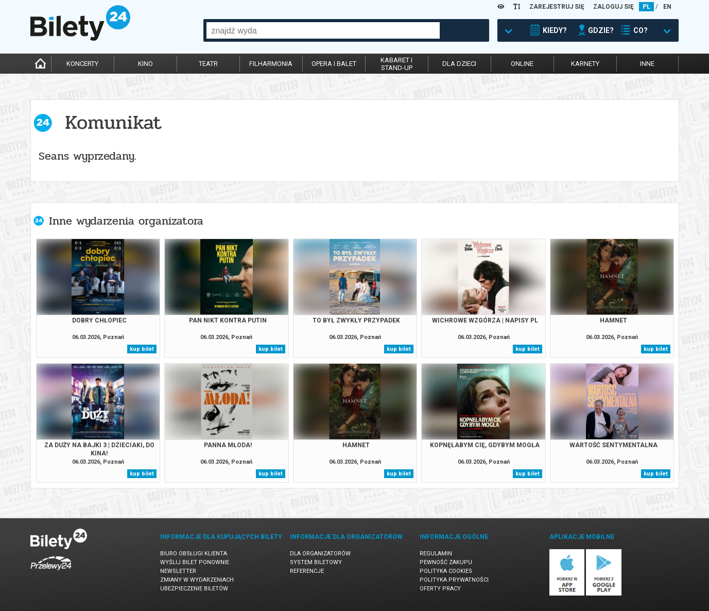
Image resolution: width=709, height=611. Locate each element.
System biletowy (316, 562)
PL (646, 6)
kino (145, 63)
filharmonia (270, 63)
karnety (585, 63)
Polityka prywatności (454, 579)
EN (667, 6)
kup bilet (142, 349)
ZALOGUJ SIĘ (613, 6)
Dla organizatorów (320, 553)
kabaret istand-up (396, 64)
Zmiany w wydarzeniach (197, 579)
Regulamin (436, 553)
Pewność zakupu (446, 562)
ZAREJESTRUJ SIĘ (556, 6)
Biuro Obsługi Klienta (193, 553)
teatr (208, 63)
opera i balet (334, 63)
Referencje (307, 571)
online (522, 63)
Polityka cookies (446, 571)
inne (647, 63)
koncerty (82, 63)
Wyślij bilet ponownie (194, 562)
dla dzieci (459, 63)
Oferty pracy (440, 588)
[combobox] (323, 30)
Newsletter (178, 571)
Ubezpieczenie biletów (194, 588)
